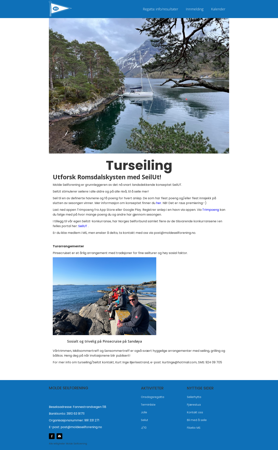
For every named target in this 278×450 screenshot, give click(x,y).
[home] (68, 8)
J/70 (143, 428)
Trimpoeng (211, 210)
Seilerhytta (194, 397)
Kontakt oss (195, 412)
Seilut (144, 420)
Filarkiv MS (193, 428)
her (158, 203)
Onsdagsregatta (152, 397)
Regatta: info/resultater (160, 9)
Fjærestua (194, 405)
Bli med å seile (197, 420)
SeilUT (82, 226)
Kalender (218, 9)
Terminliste (148, 405)
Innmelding (194, 9)
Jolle (144, 412)
